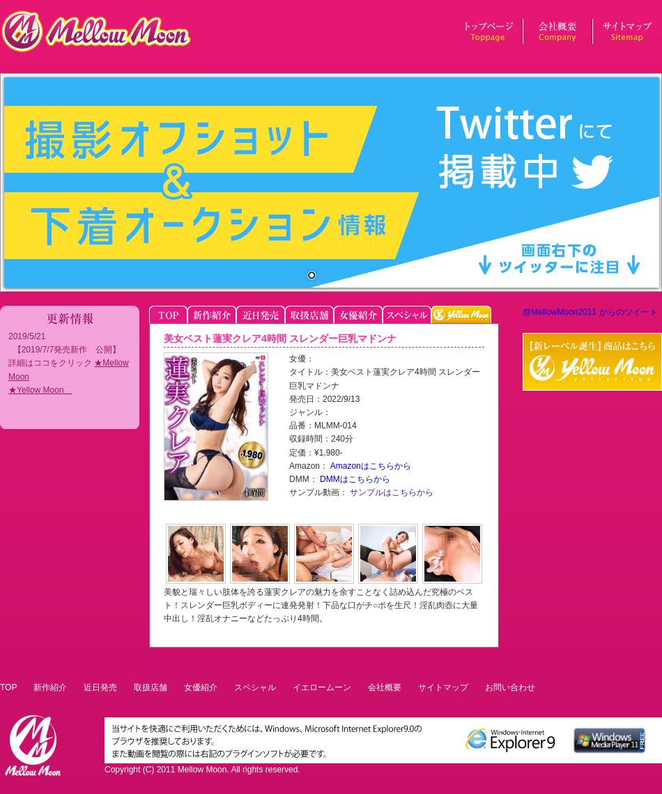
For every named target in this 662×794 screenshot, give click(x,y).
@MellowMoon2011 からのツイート (590, 312)
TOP (8, 687)
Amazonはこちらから (369, 466)
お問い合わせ (510, 687)
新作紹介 (50, 687)
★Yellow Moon (40, 390)
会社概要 (384, 687)
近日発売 (100, 687)
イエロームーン (322, 687)
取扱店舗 (150, 687)
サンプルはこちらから (390, 492)
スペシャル (255, 687)
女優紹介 (200, 687)
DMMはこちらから (354, 479)
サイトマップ (443, 687)
